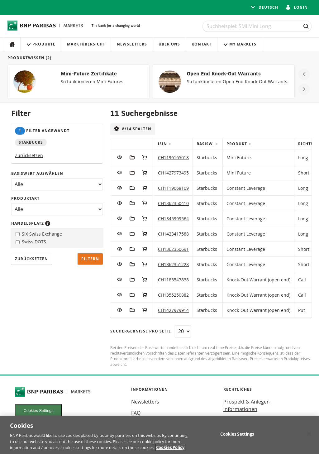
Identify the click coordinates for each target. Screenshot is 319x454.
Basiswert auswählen (37, 173)
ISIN (163, 143)
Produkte (40, 44)
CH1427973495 (173, 173)
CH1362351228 (173, 264)
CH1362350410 (173, 203)
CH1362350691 (173, 249)
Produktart (25, 198)
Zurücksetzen (29, 155)
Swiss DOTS (31, 242)
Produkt (237, 143)
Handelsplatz (30, 223)
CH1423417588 (173, 234)
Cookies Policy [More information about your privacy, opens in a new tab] (170, 447)
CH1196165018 (173, 157)
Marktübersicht (86, 44)
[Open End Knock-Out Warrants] (224, 82)
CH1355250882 (173, 295)
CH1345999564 (173, 219)
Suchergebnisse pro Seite (140, 331)
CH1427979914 (173, 310)
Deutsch (264, 7)
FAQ (135, 412)
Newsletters (132, 44)
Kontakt (202, 44)
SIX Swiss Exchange (39, 234)
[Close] (309, 434)
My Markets (239, 44)
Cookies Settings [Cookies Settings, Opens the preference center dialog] (237, 434)
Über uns (169, 44)
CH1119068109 (173, 188)
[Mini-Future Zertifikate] (78, 82)
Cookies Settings (39, 410)
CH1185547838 (173, 280)
